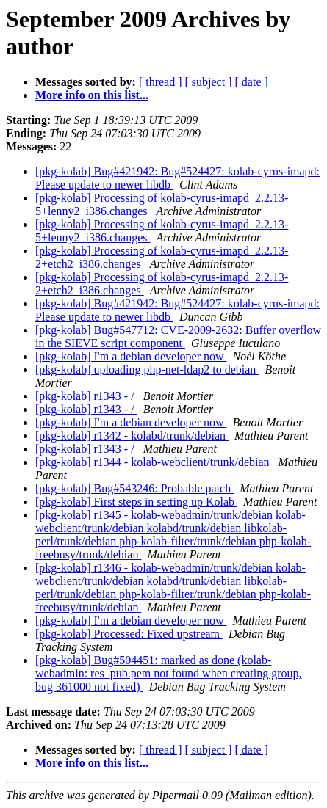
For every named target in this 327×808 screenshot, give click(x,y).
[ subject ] (208, 82)
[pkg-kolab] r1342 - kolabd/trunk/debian (132, 435)
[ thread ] (160, 82)
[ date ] (251, 82)
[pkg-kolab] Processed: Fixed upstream (129, 633)
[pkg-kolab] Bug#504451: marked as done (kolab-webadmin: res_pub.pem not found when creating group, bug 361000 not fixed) (168, 673)
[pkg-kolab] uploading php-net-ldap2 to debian (147, 369)
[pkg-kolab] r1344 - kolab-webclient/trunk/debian (154, 462)
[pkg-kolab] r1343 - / (86, 396)
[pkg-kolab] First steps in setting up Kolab (136, 501)
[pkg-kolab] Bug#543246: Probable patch (134, 488)
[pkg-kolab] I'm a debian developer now (131, 356)
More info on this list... (91, 95)
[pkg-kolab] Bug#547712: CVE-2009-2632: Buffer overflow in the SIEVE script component (178, 336)
